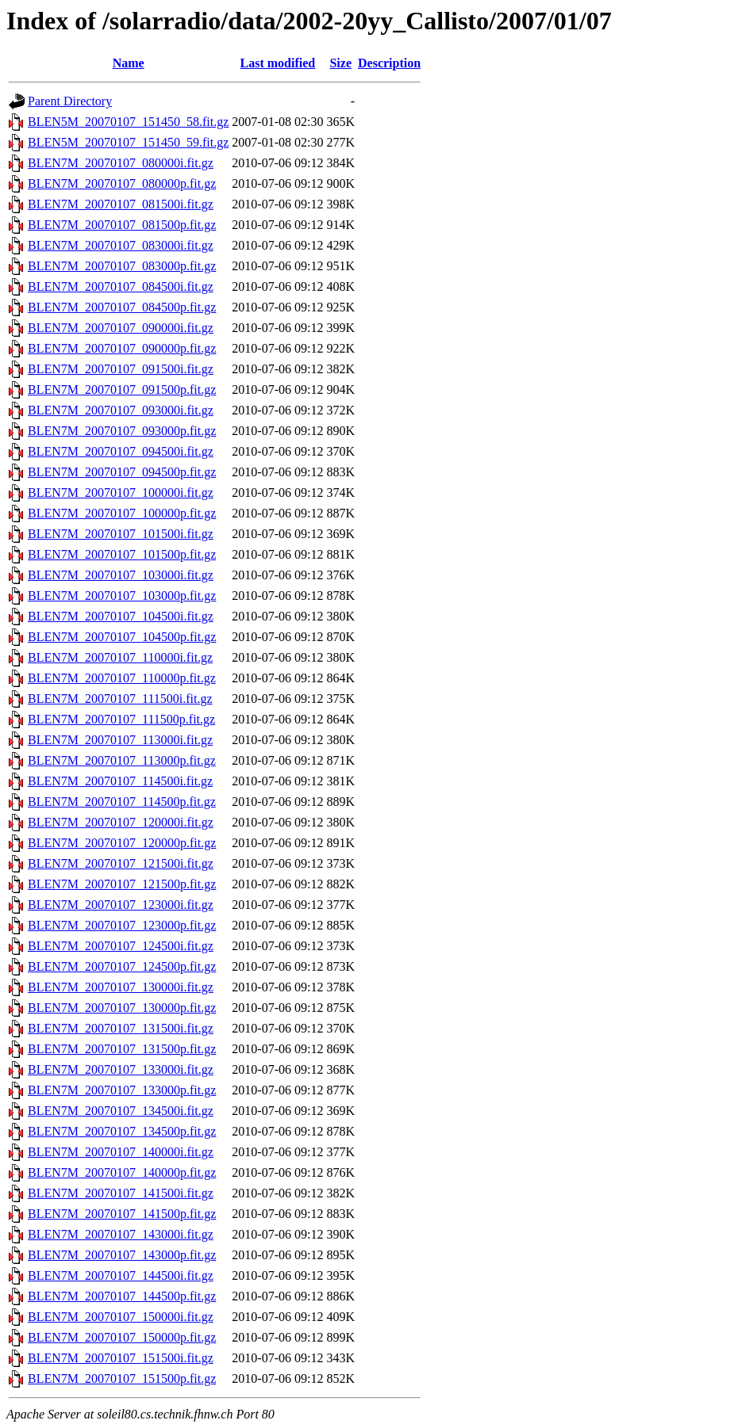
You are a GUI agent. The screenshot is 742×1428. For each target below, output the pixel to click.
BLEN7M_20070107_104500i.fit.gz (120, 616)
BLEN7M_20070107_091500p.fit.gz (122, 389)
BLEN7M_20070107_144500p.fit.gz (122, 1296)
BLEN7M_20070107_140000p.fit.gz (122, 1172)
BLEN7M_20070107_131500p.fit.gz (122, 1049)
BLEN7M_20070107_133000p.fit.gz (122, 1090)
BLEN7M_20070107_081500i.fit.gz (120, 204)
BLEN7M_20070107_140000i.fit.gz (120, 1152)
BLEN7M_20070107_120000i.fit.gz (120, 822)
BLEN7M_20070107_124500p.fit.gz (122, 966)
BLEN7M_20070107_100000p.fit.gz (122, 513)
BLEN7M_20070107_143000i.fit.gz (120, 1234)
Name (128, 63)
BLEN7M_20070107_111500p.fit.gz (121, 719)
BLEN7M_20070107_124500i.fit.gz (120, 946)
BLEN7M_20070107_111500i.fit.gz (120, 698)
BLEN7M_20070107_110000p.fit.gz (122, 678)
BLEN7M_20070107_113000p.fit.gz (122, 760)
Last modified (278, 63)
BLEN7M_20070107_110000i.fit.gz (120, 657)
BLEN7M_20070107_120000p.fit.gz (122, 843)
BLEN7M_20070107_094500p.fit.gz (122, 472)
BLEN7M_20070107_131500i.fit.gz (120, 1028)
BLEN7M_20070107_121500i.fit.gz (120, 863)
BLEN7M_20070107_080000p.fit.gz (122, 183)
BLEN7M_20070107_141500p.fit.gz (122, 1213)
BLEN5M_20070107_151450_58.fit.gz (128, 121)
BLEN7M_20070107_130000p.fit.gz (122, 1007)
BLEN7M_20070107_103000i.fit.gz (120, 575)
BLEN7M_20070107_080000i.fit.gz (120, 163)
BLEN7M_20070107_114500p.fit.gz (122, 801)
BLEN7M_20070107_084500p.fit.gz (122, 307)
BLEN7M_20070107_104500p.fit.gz (122, 636)
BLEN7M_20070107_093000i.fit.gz (120, 410)
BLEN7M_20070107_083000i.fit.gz (120, 245)
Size (340, 63)
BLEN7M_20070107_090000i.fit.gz (120, 327)
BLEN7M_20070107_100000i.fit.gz (120, 492)
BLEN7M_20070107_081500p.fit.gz (122, 224)
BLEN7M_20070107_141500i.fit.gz (120, 1193)
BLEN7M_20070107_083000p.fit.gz (122, 266)
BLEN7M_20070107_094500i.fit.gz (120, 451)
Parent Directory (70, 101)
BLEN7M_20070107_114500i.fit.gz (120, 781)
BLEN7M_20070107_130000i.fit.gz (120, 987)
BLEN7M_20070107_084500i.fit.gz (120, 286)
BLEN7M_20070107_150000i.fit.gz (120, 1316)
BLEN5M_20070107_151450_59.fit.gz (128, 142)
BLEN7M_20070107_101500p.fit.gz (122, 554)
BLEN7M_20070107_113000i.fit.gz (120, 739)
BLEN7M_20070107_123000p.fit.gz (122, 925)
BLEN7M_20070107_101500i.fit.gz (120, 533)
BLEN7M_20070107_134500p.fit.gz (122, 1131)
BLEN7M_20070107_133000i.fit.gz (120, 1069)
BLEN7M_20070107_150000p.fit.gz (122, 1337)
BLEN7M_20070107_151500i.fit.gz (120, 1358)
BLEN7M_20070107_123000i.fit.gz (120, 904)
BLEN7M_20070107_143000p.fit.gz (122, 1255)
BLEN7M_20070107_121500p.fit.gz (122, 884)
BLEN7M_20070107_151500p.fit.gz (122, 1378)
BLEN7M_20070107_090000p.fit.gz (122, 348)
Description (389, 63)
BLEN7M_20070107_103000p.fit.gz (122, 595)
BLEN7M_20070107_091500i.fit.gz (120, 369)
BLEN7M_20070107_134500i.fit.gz (120, 1110)
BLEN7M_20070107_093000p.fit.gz (122, 430)
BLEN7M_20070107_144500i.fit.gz (120, 1275)
